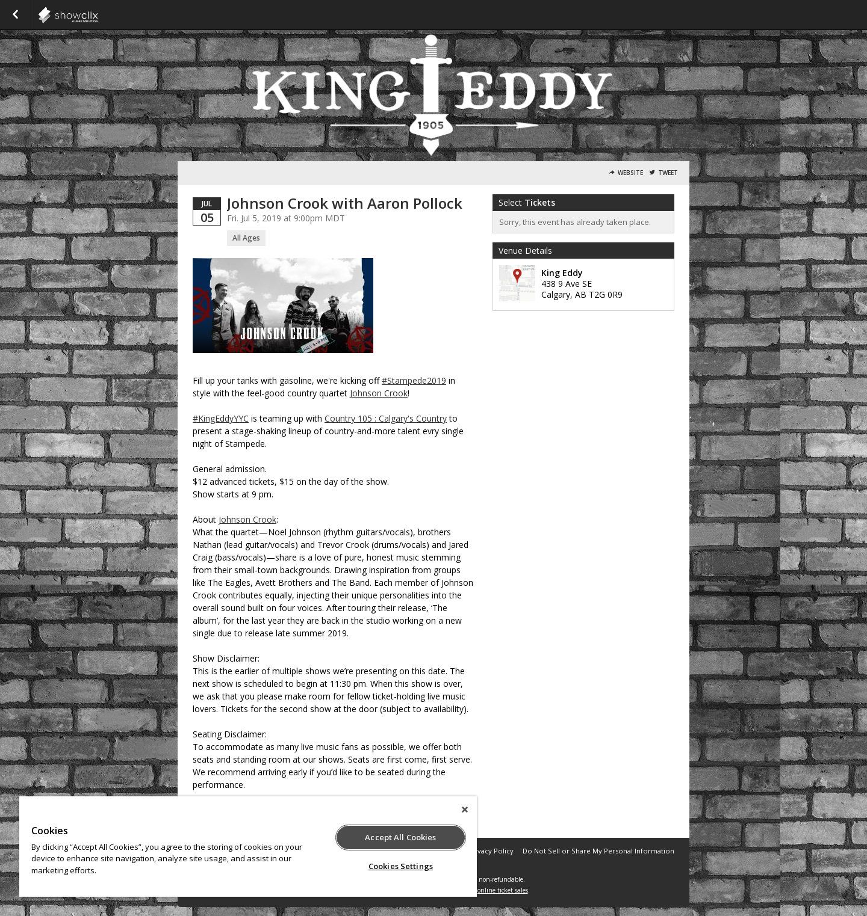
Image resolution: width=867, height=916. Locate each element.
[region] (248, 846)
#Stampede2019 (414, 380)
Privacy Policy (491, 850)
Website (630, 173)
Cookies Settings (400, 866)
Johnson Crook (379, 393)
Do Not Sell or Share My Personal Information (598, 850)
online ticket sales (502, 890)
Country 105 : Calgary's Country (386, 418)
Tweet (668, 173)
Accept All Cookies (400, 837)
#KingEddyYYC (221, 418)
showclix (97, 15)
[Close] (464, 809)
